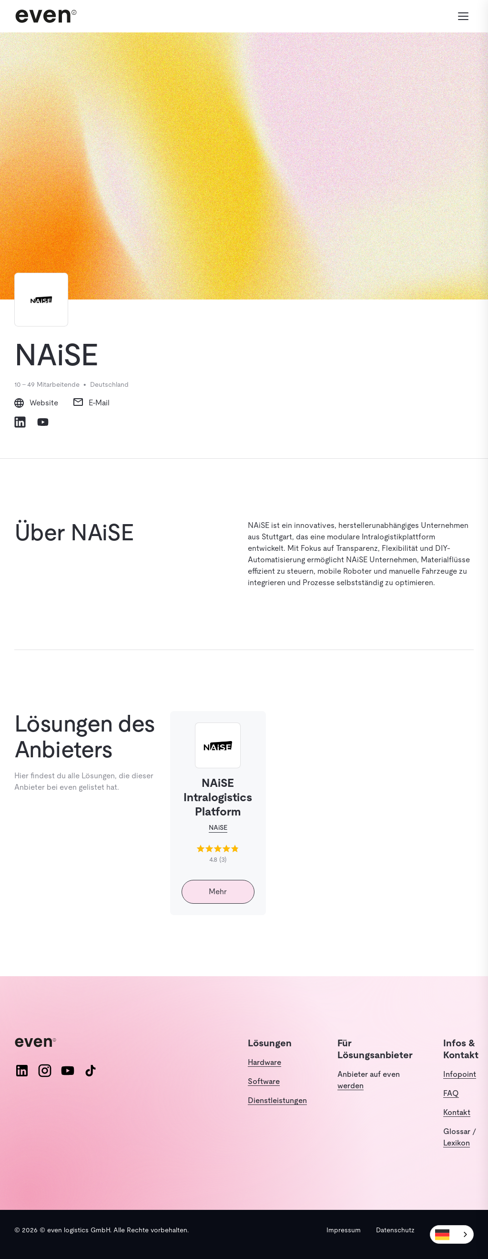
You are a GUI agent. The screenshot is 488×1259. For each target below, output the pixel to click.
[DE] (451, 1234)
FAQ (451, 1093)
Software (264, 1081)
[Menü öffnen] (463, 16)
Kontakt (456, 1112)
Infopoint (459, 1074)
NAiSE (218, 827)
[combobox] (452, 1234)
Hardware (264, 1062)
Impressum (343, 1230)
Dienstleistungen (277, 1100)
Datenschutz (395, 1230)
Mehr (218, 891)
